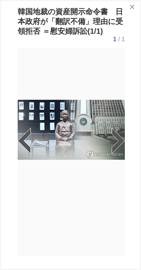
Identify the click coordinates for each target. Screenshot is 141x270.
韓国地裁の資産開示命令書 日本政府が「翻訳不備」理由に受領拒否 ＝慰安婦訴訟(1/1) (70, 21)
